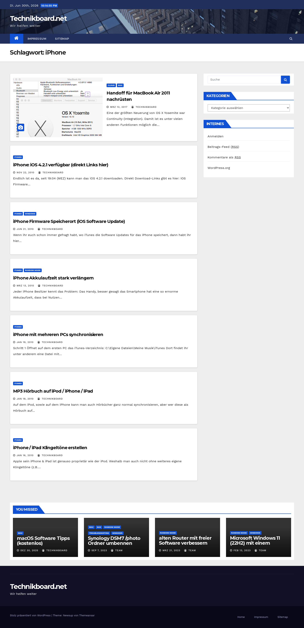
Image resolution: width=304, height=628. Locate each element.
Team (117, 550)
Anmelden (216, 136)
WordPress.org (219, 168)
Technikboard (144, 107)
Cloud (111, 85)
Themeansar (87, 615)
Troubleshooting (99, 533)
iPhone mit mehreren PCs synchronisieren (58, 334)
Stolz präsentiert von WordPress (30, 615)
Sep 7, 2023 (99, 550)
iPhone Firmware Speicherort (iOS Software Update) (69, 221)
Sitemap (62, 38)
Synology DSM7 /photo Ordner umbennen (114, 540)
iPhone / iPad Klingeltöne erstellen (50, 447)
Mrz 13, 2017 (118, 107)
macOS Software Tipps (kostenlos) (43, 540)
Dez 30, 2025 (29, 550)
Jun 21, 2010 (25, 229)
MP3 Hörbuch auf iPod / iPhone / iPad (53, 391)
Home (241, 616)
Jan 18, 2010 (25, 398)
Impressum (37, 38)
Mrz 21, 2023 (171, 550)
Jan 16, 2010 (25, 455)
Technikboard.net (38, 18)
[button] (291, 38)
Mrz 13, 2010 (25, 285)
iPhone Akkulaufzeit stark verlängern (53, 278)
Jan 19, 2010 (25, 342)
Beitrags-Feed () (223, 147)
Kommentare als (224, 157)
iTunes (18, 157)
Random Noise (32, 270)
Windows (30, 214)
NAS (99, 527)
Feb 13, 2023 (242, 550)
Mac (120, 85)
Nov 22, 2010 (25, 172)
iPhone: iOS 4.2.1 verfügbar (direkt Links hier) (60, 165)
